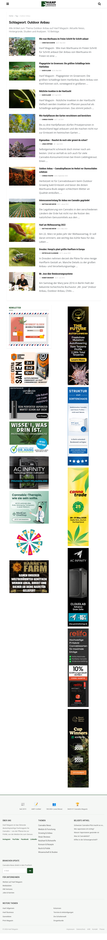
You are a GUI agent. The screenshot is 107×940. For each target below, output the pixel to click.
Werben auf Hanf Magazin (12, 882)
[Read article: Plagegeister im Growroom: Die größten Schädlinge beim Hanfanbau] (22, 71)
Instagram (6, 839)
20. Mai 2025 (56, 70)
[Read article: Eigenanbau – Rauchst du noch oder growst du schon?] (22, 147)
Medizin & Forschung (46, 829)
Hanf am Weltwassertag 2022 (52, 224)
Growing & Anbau (45, 833)
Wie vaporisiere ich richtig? (84, 829)
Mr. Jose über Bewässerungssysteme (56, 273)
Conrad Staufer (47, 119)
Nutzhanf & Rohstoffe (47, 841)
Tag (16, 16)
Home (11, 16)
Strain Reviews (44, 837)
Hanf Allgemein (8, 908)
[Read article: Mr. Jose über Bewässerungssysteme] (22, 281)
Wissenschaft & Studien (47, 852)
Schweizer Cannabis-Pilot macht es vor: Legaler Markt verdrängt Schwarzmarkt (89, 825)
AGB (88, 929)
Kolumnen (57, 908)
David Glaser (46, 70)
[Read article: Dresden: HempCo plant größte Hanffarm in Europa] (22, 257)
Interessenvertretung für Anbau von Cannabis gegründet (64, 200)
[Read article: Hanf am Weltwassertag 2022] (22, 232)
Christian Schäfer (48, 43)
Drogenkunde (59, 921)
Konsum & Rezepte (46, 844)
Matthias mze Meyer (49, 204)
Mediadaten (7, 886)
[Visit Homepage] (52, 4)
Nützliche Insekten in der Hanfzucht (55, 91)
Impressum (70, 929)
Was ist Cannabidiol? (82, 836)
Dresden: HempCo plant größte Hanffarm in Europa (62, 249)
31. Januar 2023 (62, 204)
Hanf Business (8, 912)
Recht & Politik (44, 848)
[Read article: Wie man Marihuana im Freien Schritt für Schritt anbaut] (22, 46)
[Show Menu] (7, 4)
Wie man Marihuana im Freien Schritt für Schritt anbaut (63, 38)
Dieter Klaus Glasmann (50, 253)
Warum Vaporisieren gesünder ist (86, 832)
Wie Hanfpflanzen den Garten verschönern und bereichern (65, 115)
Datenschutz (80, 929)
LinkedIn (33, 839)
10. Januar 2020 (65, 253)
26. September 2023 (61, 176)
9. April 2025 (56, 95)
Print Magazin (8, 921)
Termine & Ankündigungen (63, 912)
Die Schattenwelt (60, 916)
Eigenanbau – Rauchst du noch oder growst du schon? (63, 140)
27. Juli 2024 (59, 119)
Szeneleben (7, 916)
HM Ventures (7, 889)
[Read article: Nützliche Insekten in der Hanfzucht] (22, 99)
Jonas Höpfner (47, 144)
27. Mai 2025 (60, 43)
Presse (102, 929)
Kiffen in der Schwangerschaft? (86, 840)
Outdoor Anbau (25, 16)
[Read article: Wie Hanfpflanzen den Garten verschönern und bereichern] (22, 123)
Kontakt (95, 929)
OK (30, 871)
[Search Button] (99, 4)
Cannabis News (44, 825)
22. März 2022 (62, 228)
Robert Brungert (48, 278)
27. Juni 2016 (60, 278)
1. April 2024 (58, 144)
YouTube (15, 839)
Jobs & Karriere (8, 893)
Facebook (24, 839)
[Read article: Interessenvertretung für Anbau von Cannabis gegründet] (22, 208)
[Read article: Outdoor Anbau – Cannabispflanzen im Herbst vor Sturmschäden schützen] (22, 176)
